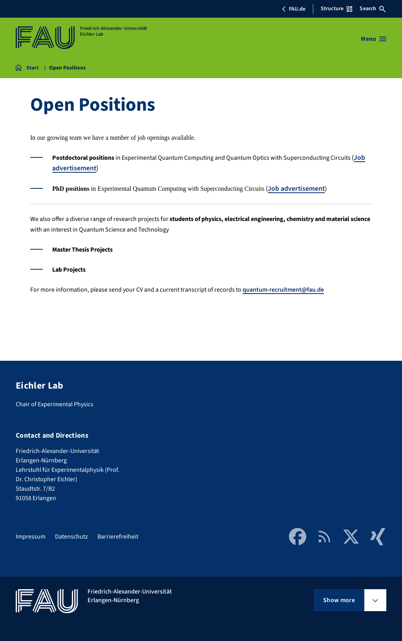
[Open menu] (373, 38)
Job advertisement (296, 188)
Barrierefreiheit (117, 535)
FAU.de (293, 9)
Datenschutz (71, 535)
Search (373, 9)
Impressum (31, 535)
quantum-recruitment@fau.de (283, 289)
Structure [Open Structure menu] (336, 9)
